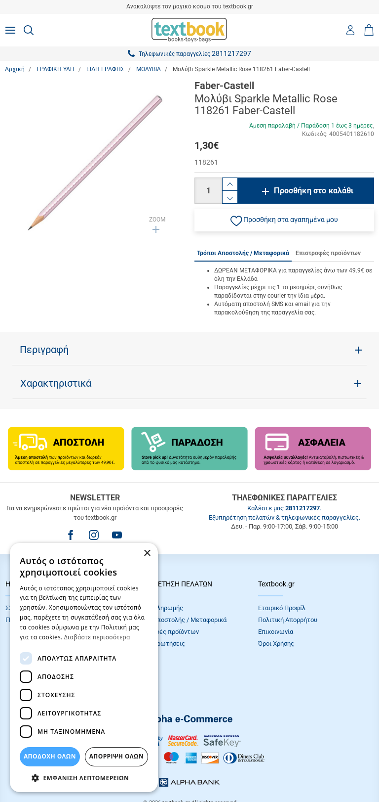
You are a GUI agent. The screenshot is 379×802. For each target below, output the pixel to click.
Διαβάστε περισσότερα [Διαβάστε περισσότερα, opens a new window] (97, 637)
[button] (284, 220)
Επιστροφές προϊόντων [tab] (328, 253)
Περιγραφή (44, 350)
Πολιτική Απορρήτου (287, 620)
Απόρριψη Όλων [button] (116, 756)
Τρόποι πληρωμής (157, 608)
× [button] (147, 553)
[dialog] (84, 667)
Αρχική (15, 69)
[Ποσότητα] (208, 191)
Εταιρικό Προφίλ (281, 608)
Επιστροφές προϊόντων (165, 631)
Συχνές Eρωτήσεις (158, 643)
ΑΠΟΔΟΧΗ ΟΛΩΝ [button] (50, 756)
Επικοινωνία (275, 631)
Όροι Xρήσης (276, 643)
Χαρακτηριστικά (55, 383)
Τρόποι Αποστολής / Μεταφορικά (179, 620)
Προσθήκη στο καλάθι (313, 190)
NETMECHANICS (220, 769)
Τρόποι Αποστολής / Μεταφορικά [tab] (243, 253)
